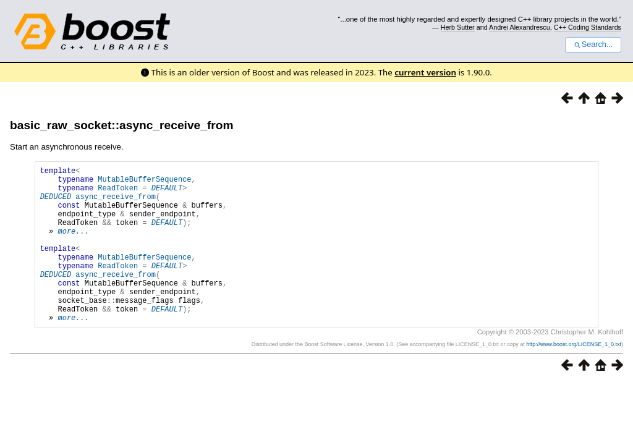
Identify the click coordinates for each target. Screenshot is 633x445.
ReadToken (118, 193)
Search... (593, 44)
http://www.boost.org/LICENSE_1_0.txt (573, 378)
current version (425, 72)
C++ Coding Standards (587, 27)
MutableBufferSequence (144, 182)
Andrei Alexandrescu (519, 27)
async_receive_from (115, 203)
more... (72, 245)
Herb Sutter (458, 27)
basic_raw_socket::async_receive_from (122, 125)
